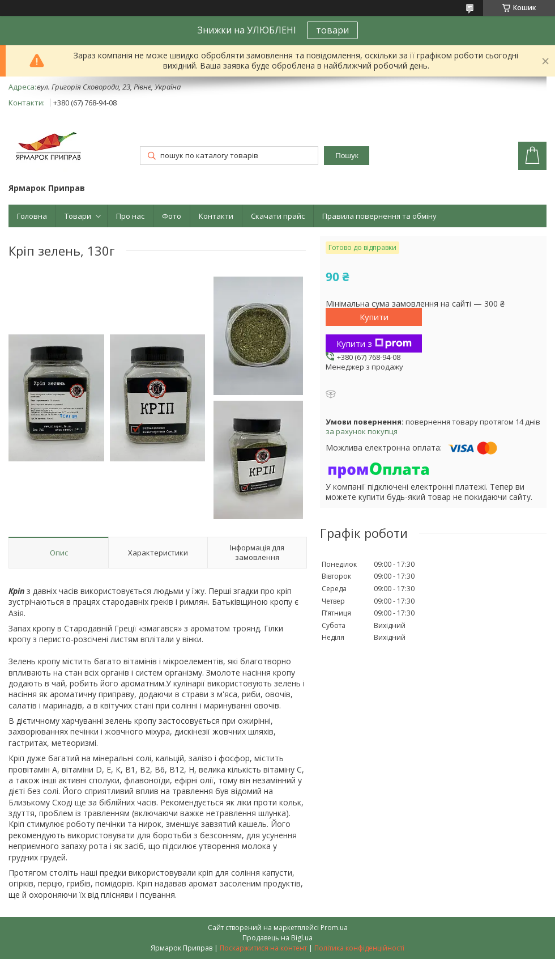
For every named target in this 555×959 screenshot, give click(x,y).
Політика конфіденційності (359, 948)
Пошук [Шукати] (346, 155)
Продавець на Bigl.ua (277, 938)
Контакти (216, 216)
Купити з (374, 343)
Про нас (130, 216)
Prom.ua (334, 927)
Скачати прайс (278, 216)
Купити (374, 317)
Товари (78, 216)
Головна (32, 216)
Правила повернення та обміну (379, 216)
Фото (171, 216)
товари (332, 30)
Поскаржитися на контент (263, 948)
